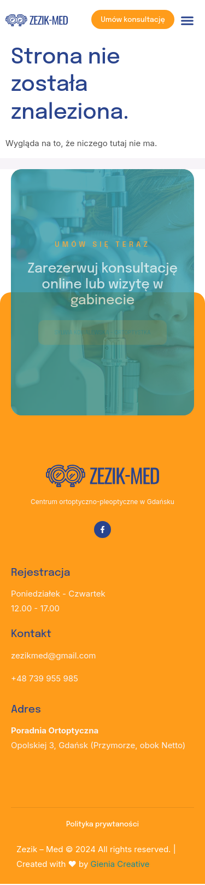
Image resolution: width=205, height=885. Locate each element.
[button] (187, 20)
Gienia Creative (120, 864)
